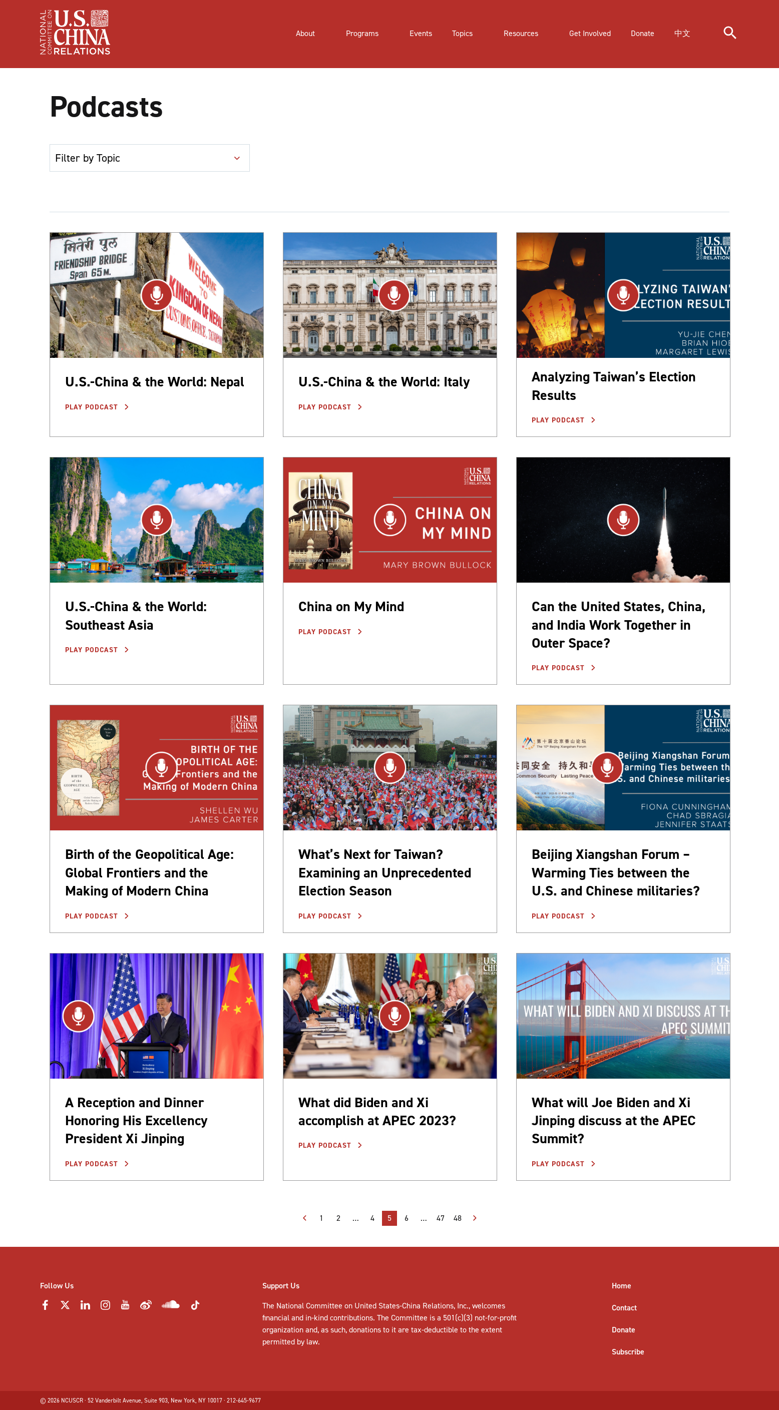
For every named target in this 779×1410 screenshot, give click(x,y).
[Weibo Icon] (146, 1307)
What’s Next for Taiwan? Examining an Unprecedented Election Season (384, 872)
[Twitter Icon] (65, 1307)
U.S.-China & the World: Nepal (154, 381)
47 (441, 1218)
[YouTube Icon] (125, 1307)
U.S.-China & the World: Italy (384, 381)
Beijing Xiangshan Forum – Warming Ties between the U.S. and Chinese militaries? (616, 872)
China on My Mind (351, 606)
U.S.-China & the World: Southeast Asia (136, 615)
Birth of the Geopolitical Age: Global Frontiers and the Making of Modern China (149, 872)
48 (458, 1218)
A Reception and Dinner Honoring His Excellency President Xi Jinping (136, 1120)
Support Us (280, 1285)
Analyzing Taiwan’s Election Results (614, 385)
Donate (623, 1329)
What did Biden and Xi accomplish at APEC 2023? (377, 1111)
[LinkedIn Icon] (85, 1307)
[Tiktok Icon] (195, 1308)
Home (621, 1285)
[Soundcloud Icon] (171, 1306)
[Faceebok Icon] (45, 1307)
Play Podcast (93, 407)
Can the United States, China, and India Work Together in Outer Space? (618, 624)
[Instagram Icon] (105, 1307)
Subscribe (628, 1351)
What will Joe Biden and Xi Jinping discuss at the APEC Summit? (614, 1120)
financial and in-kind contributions (317, 1317)
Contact (624, 1307)
